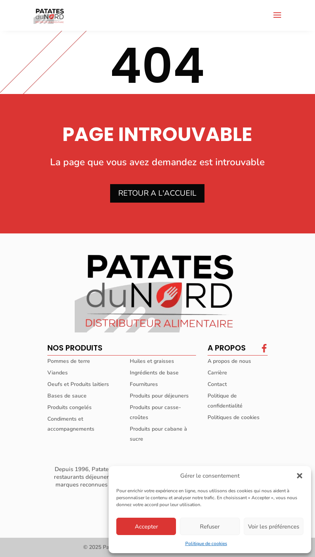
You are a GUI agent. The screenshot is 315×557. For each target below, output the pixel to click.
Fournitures (144, 384)
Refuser (209, 526)
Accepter (146, 526)
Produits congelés (69, 407)
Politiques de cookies (234, 417)
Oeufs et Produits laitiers (78, 384)
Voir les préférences (273, 526)
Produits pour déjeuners (159, 395)
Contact (217, 384)
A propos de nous (229, 361)
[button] (299, 476)
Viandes (57, 372)
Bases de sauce (67, 395)
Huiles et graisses (152, 361)
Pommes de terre (68, 361)
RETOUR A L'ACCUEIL (157, 193)
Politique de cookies (206, 543)
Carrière (217, 372)
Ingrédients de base (154, 372)
